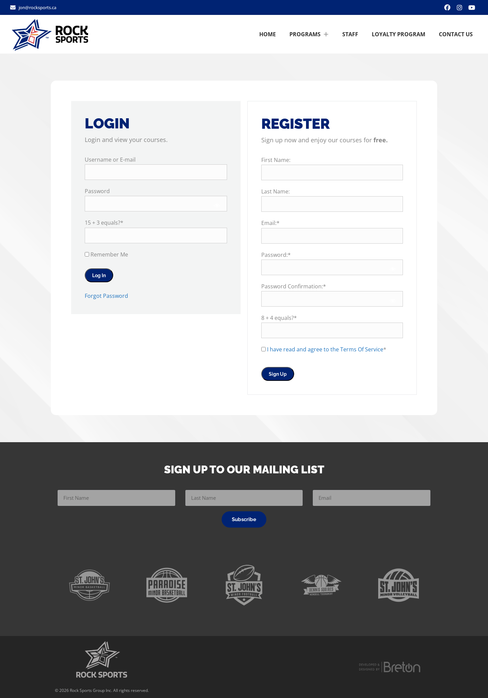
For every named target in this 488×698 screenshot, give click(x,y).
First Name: (275, 160)
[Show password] (217, 205)
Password (97, 191)
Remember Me (106, 254)
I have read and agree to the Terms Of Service (325, 349)
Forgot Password (106, 296)
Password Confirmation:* (293, 286)
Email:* (270, 223)
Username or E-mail (110, 159)
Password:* (276, 255)
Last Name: (275, 191)
